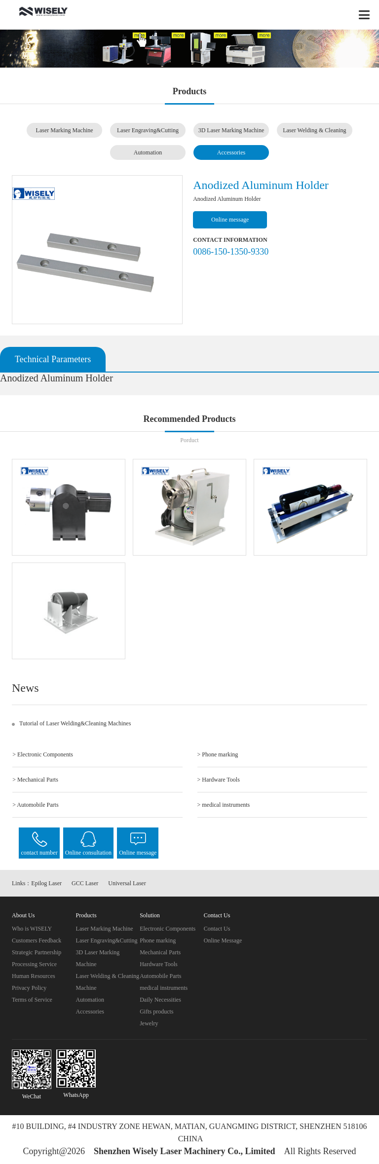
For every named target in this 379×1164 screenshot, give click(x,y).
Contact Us (217, 928)
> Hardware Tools (218, 779)
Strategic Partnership (36, 952)
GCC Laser (85, 883)
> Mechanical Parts (35, 779)
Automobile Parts (160, 976)
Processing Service (34, 964)
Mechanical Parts (160, 952)
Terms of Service (32, 999)
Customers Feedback (36, 940)
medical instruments (164, 987)
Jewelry (149, 1023)
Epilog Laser (46, 883)
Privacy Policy (29, 987)
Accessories (231, 152)
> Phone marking (217, 754)
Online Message (223, 940)
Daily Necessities (160, 999)
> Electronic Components (42, 754)
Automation (148, 152)
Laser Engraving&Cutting (148, 130)
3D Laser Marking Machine (231, 130)
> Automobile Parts (35, 804)
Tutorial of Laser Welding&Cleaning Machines (75, 723)
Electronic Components (167, 928)
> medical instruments (223, 804)
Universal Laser (127, 883)
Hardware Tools (159, 964)
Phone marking (158, 940)
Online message (230, 219)
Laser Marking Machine (64, 130)
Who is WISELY (32, 928)
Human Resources (33, 976)
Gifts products (156, 1011)
